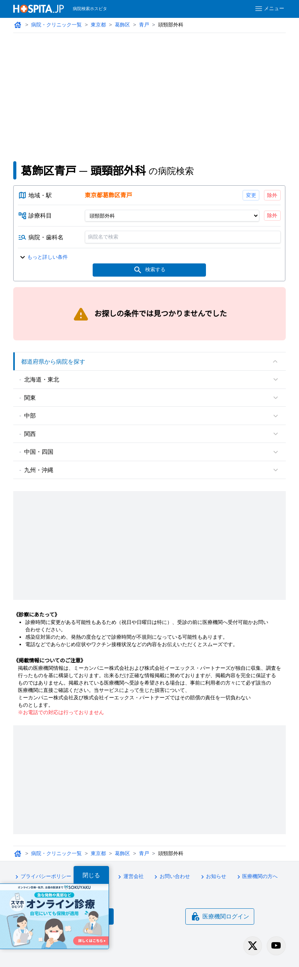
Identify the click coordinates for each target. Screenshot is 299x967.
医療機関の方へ (256, 876)
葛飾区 (122, 25)
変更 (251, 195)
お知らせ (212, 876)
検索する (149, 270)
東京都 (98, 25)
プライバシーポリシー (42, 876)
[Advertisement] (149, 91)
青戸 (144, 25)
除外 (272, 195)
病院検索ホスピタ (90, 8)
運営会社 (129, 876)
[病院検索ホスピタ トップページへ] (38, 9)
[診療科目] (172, 215)
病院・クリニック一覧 (56, 25)
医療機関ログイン (220, 916)
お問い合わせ (171, 876)
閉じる (91, 875)
